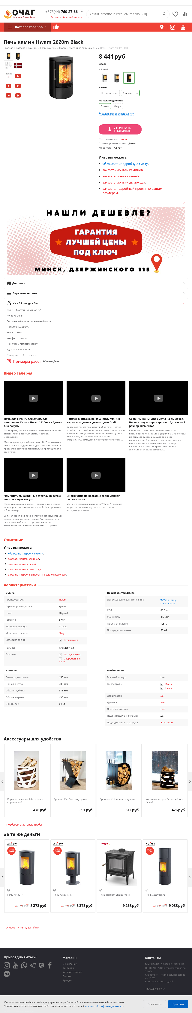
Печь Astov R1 (15, 894)
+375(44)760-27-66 (155, 989)
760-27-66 (60, 11)
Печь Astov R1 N (62, 894)
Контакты (68, 968)
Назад (168, 688)
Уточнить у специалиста (168, 601)
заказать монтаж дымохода (124, 182)
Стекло (105, 106)
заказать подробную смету (125, 164)
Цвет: (102, 64)
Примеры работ (24, 361)
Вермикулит (71, 640)
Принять (178, 1004)
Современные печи (69, 660)
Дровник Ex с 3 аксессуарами (70, 799)
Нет (162, 702)
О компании (70, 963)
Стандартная (130, 93)
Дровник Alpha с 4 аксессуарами (118, 799)
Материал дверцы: (111, 100)
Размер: (104, 87)
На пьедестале (109, 93)
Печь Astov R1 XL (155, 894)
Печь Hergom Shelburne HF (115, 894)
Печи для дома (72, 654)
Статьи (67, 976)
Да (162, 695)
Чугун (117, 106)
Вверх (168, 684)
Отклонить (154, 1004)
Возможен (166, 722)
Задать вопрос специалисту (116, 113)
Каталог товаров (28, 27)
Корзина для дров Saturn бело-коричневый (25, 801)
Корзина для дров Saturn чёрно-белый (164, 801)
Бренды (67, 980)
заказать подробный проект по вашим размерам (37, 574)
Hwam (62, 599)
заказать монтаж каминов (123, 170)
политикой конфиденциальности (104, 1006)
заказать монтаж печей (121, 176)
